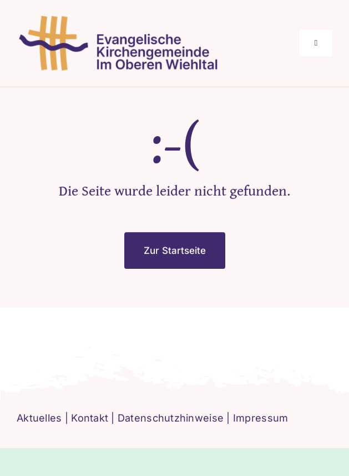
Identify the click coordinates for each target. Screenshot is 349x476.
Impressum (260, 418)
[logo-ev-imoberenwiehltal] (121, 18)
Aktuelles (39, 418)
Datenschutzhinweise (171, 418)
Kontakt (89, 418)
